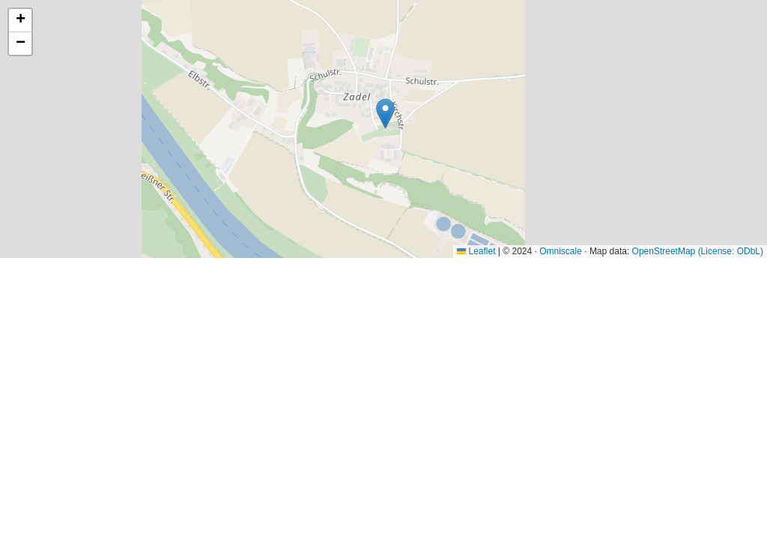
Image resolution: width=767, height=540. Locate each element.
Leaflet (476, 251)
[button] (385, 113)
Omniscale (560, 251)
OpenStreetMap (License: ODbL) (697, 251)
